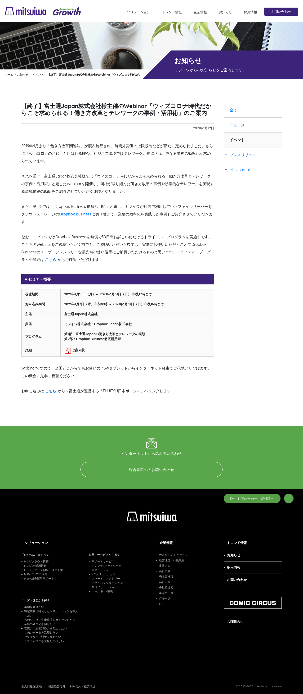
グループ (164, 598)
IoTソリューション (104, 574)
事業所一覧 (166, 593)
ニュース (237, 125)
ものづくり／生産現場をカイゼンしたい (49, 619)
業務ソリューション (104, 587)
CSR (162, 604)
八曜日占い (235, 622)
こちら (50, 390)
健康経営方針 (56, 686)
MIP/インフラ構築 (35, 574)
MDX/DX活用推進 (35, 565)
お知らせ (225, 12)
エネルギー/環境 (102, 591)
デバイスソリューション (107, 582)
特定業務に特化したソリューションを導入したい (51, 613)
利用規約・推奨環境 (82, 686)
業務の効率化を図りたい (39, 624)
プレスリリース (243, 154)
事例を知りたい (34, 607)
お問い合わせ (281, 11)
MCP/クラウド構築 (36, 561)
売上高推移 (166, 576)
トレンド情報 (172, 12)
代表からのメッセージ (173, 555)
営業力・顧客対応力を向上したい (45, 628)
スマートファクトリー (106, 578)
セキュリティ (100, 570)
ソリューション (138, 12)
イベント (237, 139)
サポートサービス (103, 561)
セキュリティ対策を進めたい (42, 637)
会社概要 (164, 571)
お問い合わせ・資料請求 (252, 499)
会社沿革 (164, 582)
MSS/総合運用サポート (39, 578)
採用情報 (250, 12)
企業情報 (200, 12)
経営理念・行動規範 (172, 560)
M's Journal (240, 169)
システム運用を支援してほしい (44, 641)
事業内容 (164, 565)
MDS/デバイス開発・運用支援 (43, 570)
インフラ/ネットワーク (106, 565)
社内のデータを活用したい (41, 632)
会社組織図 (166, 587)
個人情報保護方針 (32, 686)
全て (233, 110)
